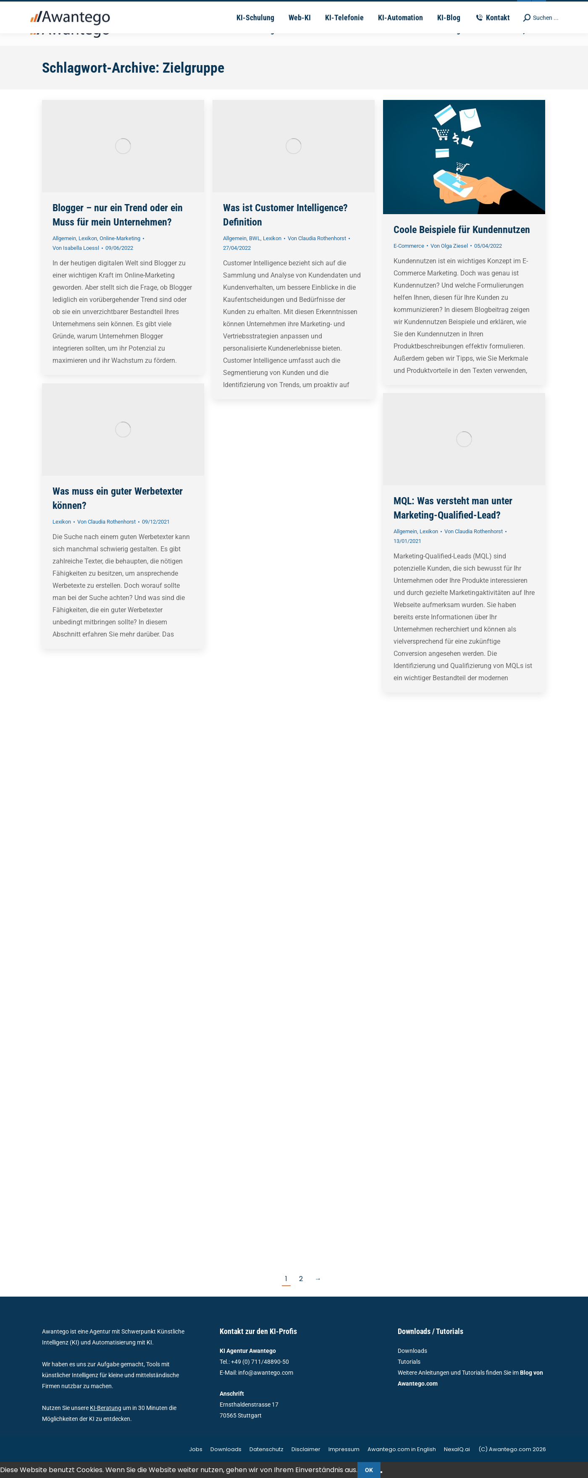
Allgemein (64, 238)
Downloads (412, 1350)
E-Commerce (409, 246)
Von (75, 248)
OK (369, 1470)
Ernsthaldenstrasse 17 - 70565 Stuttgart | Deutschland (349, 7)
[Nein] (381, 1472)
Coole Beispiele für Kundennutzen (462, 230)
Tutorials (409, 1361)
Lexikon (88, 238)
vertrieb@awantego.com (237, 7)
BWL (254, 238)
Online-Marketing (120, 238)
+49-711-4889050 (168, 7)
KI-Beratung (105, 1408)
